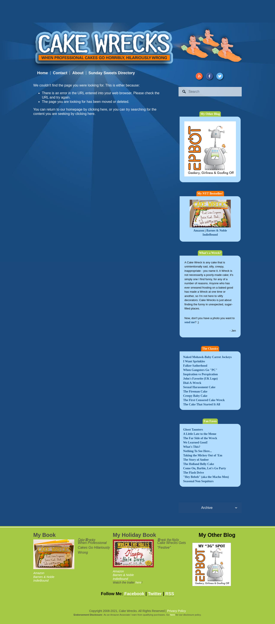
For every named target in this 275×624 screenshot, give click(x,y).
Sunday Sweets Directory (112, 73)
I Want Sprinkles (194, 361)
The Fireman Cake (195, 391)
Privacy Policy (176, 611)
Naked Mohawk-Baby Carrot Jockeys (207, 357)
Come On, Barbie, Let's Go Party (204, 468)
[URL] (199, 76)
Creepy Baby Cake (195, 395)
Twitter (155, 593)
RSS (169, 593)
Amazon (198, 230)
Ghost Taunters (193, 429)
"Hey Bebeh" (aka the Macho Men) (206, 477)
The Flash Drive (193, 472)
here (139, 582)
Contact (60, 73)
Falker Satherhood (195, 365)
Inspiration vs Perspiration (200, 374)
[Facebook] (209, 76)
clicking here (97, 109)
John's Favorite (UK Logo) (200, 378)
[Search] (210, 91)
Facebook (134, 593)
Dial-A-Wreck (192, 383)
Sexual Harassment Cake (199, 387)
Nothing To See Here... (197, 451)
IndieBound (210, 234)
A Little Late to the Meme (199, 434)
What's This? (191, 446)
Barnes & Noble (216, 230)
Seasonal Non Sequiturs (198, 481)
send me (189, 322)
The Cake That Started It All (201, 404)
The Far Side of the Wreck (200, 438)
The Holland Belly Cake (198, 464)
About (77, 73)
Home (42, 73)
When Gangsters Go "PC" (200, 370)
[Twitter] (219, 76)
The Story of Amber (196, 459)
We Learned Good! (195, 442)
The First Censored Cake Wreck (204, 400)
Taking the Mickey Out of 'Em (202, 455)
